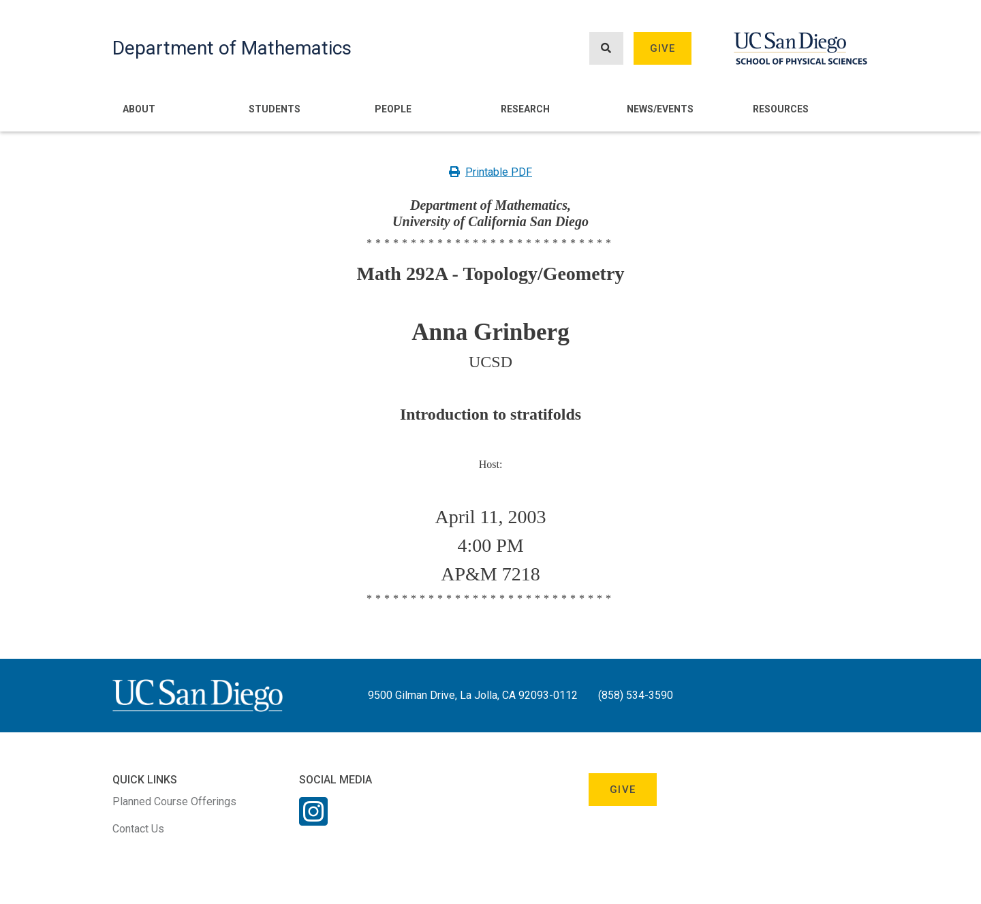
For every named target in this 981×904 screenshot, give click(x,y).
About (139, 109)
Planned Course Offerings (174, 801)
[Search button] (606, 48)
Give (663, 48)
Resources (781, 109)
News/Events (660, 109)
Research (525, 109)
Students (274, 109)
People (393, 109)
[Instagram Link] (313, 820)
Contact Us (138, 828)
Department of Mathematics (232, 48)
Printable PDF (490, 172)
